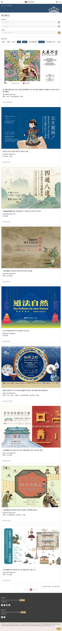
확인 (59, 628)
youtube (7, 605)
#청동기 (25, 41)
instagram (4, 605)
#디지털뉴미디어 (50, 41)
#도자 (13, 41)
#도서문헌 (41, 41)
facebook (2, 605)
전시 (5, 5)
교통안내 (22, 600)
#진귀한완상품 (33, 41)
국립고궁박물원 (30, 2)
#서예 (3, 41)
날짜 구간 (3, 19)
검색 (59, 32)
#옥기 (18, 41)
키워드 (3, 30)
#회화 (8, 41)
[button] (56, 2)
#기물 (58, 41)
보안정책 (53, 625)
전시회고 (10, 5)
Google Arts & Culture (9, 605)
